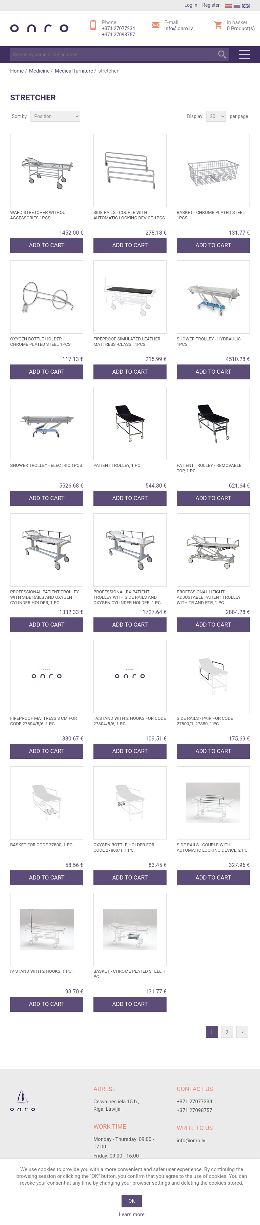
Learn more (132, 1214)
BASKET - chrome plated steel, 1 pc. (129, 974)
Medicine (39, 71)
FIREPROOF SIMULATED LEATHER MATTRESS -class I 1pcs (126, 341)
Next (243, 1032)
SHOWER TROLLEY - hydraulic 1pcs (209, 341)
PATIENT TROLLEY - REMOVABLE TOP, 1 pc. (209, 468)
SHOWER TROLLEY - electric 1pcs (46, 465)
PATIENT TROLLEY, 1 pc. (117, 465)
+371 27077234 (118, 28)
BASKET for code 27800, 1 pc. (42, 844)
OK (132, 1201)
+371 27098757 (118, 34)
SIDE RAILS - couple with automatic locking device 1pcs (129, 215)
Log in (191, 5)
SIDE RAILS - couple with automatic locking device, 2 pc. (212, 847)
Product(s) (241, 28)
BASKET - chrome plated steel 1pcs (211, 215)
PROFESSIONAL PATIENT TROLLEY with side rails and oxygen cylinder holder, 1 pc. (44, 597)
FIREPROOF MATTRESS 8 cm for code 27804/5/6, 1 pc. (43, 721)
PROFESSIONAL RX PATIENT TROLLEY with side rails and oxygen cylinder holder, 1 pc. (127, 597)
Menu (244, 55)
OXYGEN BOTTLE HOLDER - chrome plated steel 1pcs (40, 341)
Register (211, 5)
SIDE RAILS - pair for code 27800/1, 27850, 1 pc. (205, 721)
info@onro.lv (179, 28)
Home (17, 71)
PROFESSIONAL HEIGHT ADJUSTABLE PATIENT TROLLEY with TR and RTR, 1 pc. (209, 597)
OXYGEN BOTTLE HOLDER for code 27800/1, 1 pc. (123, 847)
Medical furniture (74, 71)
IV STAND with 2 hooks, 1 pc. (41, 971)
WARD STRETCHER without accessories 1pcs (39, 215)
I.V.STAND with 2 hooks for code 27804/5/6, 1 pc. (129, 721)
